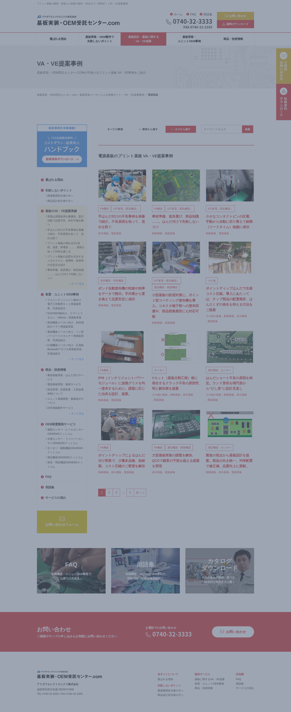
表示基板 (103, 234)
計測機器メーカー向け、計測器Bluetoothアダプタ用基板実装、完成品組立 (64, 350)
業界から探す (148, 131)
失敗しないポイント (56, 191)
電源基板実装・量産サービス (63, 385)
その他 (212, 282)
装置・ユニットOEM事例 (60, 296)
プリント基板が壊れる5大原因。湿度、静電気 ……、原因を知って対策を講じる (64, 248)
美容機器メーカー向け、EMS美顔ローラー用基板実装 (64, 326)
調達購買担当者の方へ (59, 197)
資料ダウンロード (235, 25)
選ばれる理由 (58, 40)
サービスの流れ (53, 499)
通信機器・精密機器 (165, 288)
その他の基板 (213, 317)
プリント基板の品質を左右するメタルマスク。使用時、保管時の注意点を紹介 (64, 262)
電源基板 (116, 234)
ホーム (176, 15)
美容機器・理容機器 (112, 282)
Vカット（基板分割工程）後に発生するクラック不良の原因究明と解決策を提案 (175, 385)
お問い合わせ (235, 16)
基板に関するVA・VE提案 (210, 680)
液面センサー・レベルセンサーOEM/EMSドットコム (64, 433)
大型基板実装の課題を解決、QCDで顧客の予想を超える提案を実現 (176, 462)
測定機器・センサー (219, 371)
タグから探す (180, 131)
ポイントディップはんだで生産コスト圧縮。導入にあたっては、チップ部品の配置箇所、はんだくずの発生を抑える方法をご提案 (229, 300)
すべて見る (76, 285)
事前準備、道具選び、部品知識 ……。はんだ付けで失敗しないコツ (64, 275)
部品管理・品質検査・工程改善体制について (64, 393)
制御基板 (157, 234)
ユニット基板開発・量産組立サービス (64, 402)
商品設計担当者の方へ (59, 202)
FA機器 (104, 210)
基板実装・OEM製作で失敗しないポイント (99, 40)
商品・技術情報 (233, 40)
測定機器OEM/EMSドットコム (64, 458)
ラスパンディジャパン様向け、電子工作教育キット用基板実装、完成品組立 (64, 305)
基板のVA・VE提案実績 (59, 212)
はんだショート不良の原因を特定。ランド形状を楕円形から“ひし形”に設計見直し (229, 385)
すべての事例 (115, 130)
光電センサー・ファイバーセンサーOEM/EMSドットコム (64, 442)
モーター (159, 371)
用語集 (206, 15)
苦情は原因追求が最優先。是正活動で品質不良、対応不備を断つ (64, 222)
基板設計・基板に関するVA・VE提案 (143, 40)
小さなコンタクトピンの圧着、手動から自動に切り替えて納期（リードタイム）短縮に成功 (229, 223)
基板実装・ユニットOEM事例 (189, 40)
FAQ (191, 15)
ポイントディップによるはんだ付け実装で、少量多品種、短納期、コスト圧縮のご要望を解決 (121, 462)
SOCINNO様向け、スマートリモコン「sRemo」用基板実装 (64, 316)
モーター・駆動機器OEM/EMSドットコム (64, 451)
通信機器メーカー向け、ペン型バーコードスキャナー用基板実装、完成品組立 (64, 337)
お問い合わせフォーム (62, 523)
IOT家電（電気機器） (126, 210)
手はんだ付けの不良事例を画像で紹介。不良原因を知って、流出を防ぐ (64, 235)
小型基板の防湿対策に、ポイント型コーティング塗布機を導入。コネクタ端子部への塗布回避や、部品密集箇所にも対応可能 (175, 307)
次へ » (140, 494)
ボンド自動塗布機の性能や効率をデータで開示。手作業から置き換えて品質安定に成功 (121, 295)
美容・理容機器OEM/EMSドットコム (64, 465)
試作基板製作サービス (59, 409)
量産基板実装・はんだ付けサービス (64, 378)
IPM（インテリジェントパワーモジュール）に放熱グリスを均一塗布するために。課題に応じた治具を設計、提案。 (121, 387)
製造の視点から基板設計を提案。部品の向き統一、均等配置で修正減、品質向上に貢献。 (229, 462)
